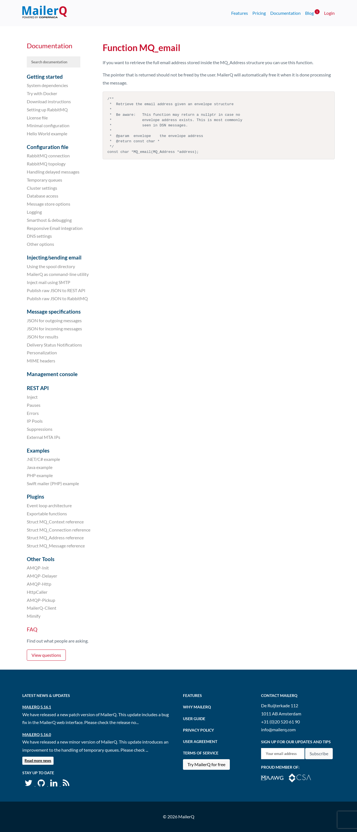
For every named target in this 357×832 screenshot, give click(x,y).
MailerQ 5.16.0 (36, 734)
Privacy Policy (198, 730)
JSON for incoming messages (54, 328)
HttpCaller (37, 592)
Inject (32, 397)
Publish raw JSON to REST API (56, 290)
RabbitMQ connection (48, 155)
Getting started (45, 76)
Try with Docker (42, 93)
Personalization (42, 352)
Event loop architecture (49, 505)
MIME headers (41, 360)
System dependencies (47, 85)
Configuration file (47, 147)
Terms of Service (200, 753)
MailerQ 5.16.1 (36, 706)
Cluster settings (42, 187)
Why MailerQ (197, 706)
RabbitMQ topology (46, 163)
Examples (38, 450)
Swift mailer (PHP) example (53, 483)
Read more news (38, 760)
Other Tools (40, 559)
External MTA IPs (43, 437)
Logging (34, 212)
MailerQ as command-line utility (58, 274)
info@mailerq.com (278, 729)
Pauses (33, 405)
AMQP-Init (38, 567)
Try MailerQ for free (206, 764)
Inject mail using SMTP (48, 282)
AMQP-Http (39, 583)
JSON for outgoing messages (54, 320)
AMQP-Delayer (42, 575)
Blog (312, 12)
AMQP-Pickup (41, 599)
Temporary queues (44, 179)
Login (329, 13)
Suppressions (39, 429)
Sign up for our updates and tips (296, 741)
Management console (52, 374)
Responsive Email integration (55, 227)
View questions (46, 655)
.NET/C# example (43, 459)
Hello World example (47, 133)
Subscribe (319, 753)
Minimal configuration (48, 125)
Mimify (33, 616)
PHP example (40, 475)
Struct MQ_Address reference (55, 537)
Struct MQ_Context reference (55, 521)
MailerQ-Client (41, 607)
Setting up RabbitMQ (47, 109)
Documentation (285, 13)
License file (37, 117)
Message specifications (54, 311)
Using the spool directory (51, 266)
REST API (38, 388)
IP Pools (35, 421)
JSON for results (42, 336)
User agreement (200, 741)
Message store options (48, 203)
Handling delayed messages (53, 171)
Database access (42, 195)
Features (239, 13)
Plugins (35, 496)
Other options (40, 244)
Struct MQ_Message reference (56, 545)
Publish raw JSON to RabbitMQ (57, 298)
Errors (33, 412)
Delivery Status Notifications (54, 344)
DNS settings (39, 236)
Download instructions (49, 101)
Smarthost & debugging (49, 220)
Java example (39, 467)
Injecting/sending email (54, 257)
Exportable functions (47, 513)
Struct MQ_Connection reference (58, 529)
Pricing (259, 13)
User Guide (194, 718)
